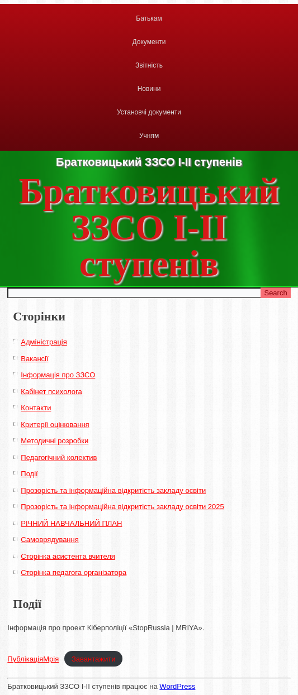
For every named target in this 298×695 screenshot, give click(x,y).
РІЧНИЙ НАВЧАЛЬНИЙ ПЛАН (71, 523)
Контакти (36, 408)
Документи (149, 42)
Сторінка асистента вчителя (68, 556)
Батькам (149, 18)
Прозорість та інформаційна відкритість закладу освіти (113, 490)
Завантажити (93, 659)
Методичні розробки (54, 441)
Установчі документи (149, 112)
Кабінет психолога (51, 391)
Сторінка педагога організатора (73, 572)
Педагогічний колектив (59, 457)
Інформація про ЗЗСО (58, 375)
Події (29, 473)
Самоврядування (49, 539)
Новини (149, 89)
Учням (149, 136)
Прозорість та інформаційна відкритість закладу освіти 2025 (122, 506)
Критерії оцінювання (55, 424)
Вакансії (34, 358)
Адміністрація (44, 342)
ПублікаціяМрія (33, 659)
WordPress (177, 686)
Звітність (149, 65)
